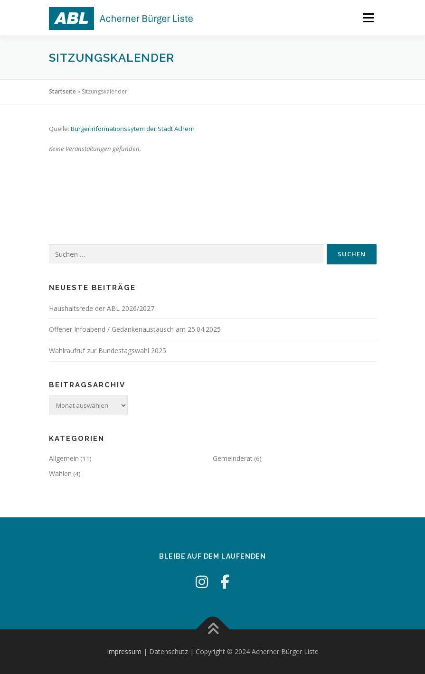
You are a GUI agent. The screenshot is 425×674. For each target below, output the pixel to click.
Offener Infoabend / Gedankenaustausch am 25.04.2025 (135, 329)
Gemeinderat (233, 458)
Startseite (62, 91)
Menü (368, 17)
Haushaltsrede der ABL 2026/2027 (101, 308)
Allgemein (64, 458)
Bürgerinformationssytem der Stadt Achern (133, 128)
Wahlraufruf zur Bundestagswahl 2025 (107, 350)
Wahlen (60, 473)
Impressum (124, 651)
